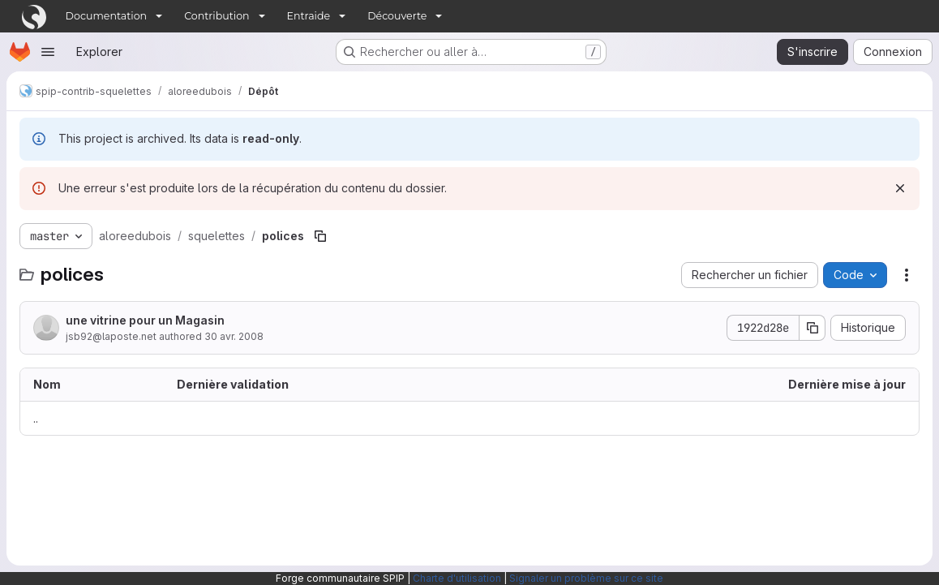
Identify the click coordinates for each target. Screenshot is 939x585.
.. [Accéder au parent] (35, 418)
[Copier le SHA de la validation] (812, 328)
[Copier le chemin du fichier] (320, 236)
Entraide (309, 16)
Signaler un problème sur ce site (586, 578)
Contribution (216, 16)
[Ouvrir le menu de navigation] (48, 52)
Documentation (107, 16)
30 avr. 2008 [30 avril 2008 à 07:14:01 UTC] (234, 336)
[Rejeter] (900, 188)
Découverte (397, 16)
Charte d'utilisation (457, 578)
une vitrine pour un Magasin (145, 320)
